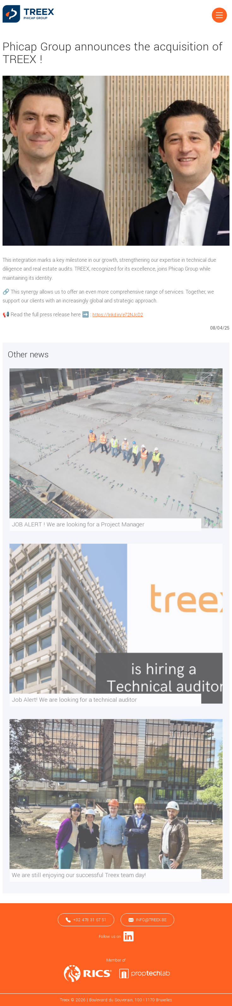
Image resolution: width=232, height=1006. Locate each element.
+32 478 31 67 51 (86, 920)
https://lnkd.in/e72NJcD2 (117, 315)
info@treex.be (147, 920)
